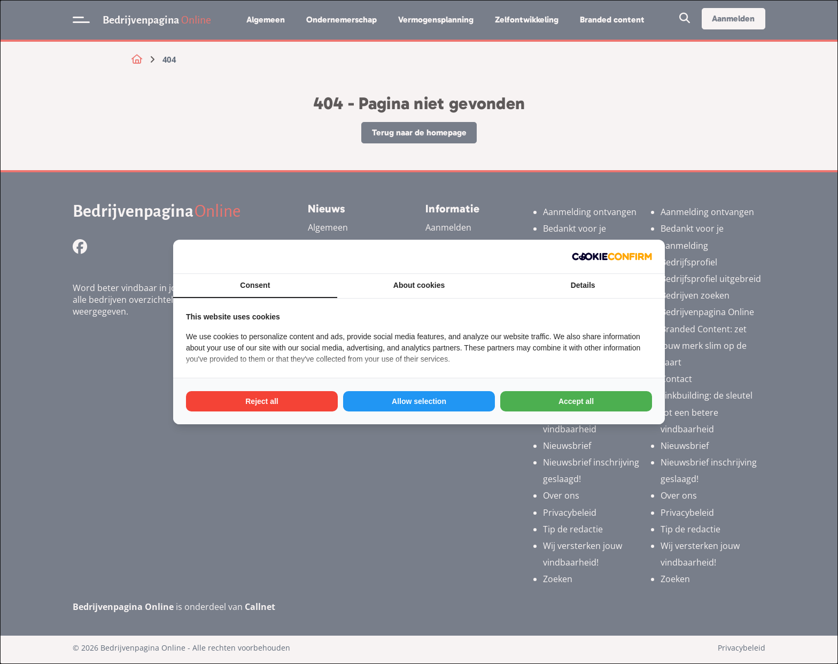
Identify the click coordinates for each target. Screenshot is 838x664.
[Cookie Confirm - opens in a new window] (612, 257)
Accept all (576, 401)
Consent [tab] (255, 285)
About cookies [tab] (419, 285)
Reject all (261, 401)
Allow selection (419, 401)
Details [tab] (583, 285)
